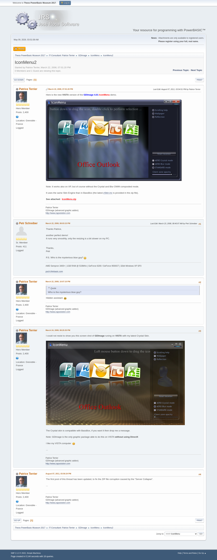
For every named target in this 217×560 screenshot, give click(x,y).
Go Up (17, 520)
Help (180, 553)
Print (199, 80)
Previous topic (181, 70)
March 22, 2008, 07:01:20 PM (60, 89)
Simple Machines (34, 553)
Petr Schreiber (28, 223)
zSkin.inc (107, 193)
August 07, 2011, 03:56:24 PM (58, 474)
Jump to (159, 534)
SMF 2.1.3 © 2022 (18, 553)
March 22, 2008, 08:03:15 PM (58, 223)
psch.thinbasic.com (54, 271)
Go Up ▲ (202, 553)
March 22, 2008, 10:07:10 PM (58, 282)
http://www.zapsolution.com (58, 213)
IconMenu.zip (69, 199)
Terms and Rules (190, 553)
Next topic (196, 70)
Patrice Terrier (28, 89)
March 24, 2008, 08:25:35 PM (58, 330)
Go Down (19, 80)
